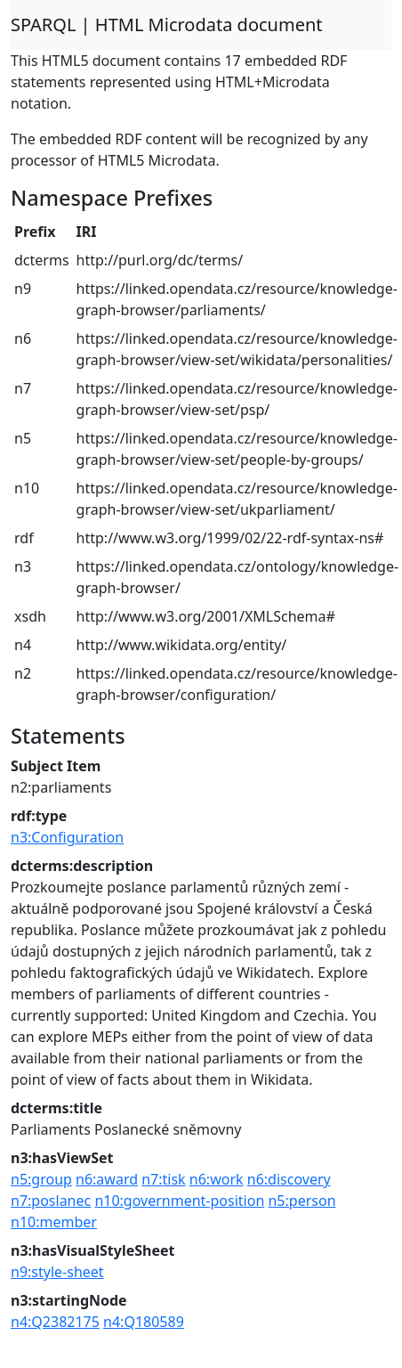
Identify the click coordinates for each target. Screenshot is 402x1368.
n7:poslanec (51, 1200)
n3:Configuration (67, 837)
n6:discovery (289, 1179)
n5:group (41, 1179)
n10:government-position (179, 1200)
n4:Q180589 (143, 1321)
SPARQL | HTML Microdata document (167, 24)
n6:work (216, 1179)
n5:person (301, 1200)
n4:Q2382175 (55, 1321)
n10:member (54, 1222)
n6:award (107, 1179)
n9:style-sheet (57, 1272)
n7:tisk (163, 1179)
